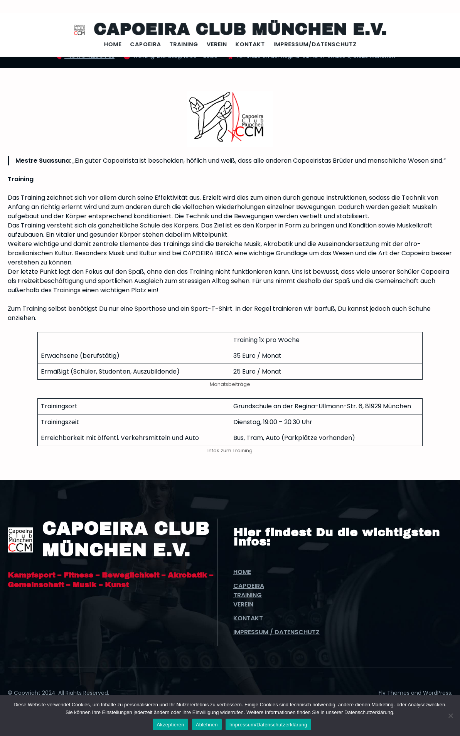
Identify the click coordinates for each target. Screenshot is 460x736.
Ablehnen (207, 725)
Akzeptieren (170, 725)
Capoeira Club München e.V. (237, 30)
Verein (243, 604)
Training (247, 595)
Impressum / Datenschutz (276, 632)
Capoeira (248, 585)
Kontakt (248, 618)
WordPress (437, 693)
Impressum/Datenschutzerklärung (268, 725)
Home (242, 572)
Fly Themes (394, 693)
